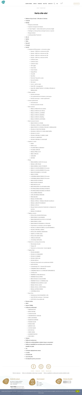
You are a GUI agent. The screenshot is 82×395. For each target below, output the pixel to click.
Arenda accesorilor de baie (37, 104)
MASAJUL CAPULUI (35, 205)
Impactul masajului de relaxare (35, 26)
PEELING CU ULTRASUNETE (37, 254)
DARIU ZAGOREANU (32, 317)
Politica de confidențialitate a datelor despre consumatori (39, 342)
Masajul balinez (31, 33)
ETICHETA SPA (29, 354)
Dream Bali (33, 67)
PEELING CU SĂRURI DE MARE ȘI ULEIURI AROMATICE (42, 227)
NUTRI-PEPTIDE (34, 264)
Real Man (33, 76)
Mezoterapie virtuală (35, 244)
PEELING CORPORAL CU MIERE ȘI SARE (39, 135)
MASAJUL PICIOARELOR (36, 211)
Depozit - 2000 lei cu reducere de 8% (39, 57)
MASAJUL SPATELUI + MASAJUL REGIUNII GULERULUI (42, 201)
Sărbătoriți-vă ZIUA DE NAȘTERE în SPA (39, 295)
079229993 (15, 384)
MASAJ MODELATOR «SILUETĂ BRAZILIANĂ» (40, 186)
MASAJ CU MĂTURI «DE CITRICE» (38, 110)
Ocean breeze (34, 69)
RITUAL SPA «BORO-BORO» (37, 235)
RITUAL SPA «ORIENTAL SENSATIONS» (39, 231)
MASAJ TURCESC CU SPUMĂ (37, 123)
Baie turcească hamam (33, 121)
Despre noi (38, 370)
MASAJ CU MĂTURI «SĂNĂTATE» (38, 115)
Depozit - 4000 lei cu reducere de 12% (39, 55)
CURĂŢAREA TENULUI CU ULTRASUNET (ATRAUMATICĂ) (43, 270)
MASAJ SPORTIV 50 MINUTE (37, 180)
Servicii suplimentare (33, 100)
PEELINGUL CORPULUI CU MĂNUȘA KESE (40, 125)
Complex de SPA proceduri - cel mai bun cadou (39, 49)
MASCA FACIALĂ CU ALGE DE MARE (38, 278)
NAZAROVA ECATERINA (33, 319)
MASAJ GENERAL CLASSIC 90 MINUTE (39, 166)
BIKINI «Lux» (34, 145)
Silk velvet (33, 82)
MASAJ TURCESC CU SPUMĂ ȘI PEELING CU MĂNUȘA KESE (43, 127)
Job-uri (27, 37)
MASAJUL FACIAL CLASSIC (36, 285)
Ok (77, 391)
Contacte (50, 3)
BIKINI (32, 143)
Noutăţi (45, 3)
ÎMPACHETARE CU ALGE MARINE (38, 217)
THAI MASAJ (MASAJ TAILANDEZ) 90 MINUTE (40, 188)
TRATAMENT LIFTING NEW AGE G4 (38, 274)
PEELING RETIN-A (34, 260)
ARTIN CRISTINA (31, 311)
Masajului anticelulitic (33, 24)
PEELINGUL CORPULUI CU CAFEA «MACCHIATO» (41, 131)
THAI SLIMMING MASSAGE (36, 192)
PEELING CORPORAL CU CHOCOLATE (39, 139)
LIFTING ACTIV (34, 272)
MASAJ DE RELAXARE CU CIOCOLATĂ (38, 172)
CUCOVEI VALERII (32, 328)
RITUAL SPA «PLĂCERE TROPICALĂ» (39, 215)
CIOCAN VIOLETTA (32, 313)
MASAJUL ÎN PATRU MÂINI (36, 199)
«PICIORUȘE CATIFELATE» (36, 239)
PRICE (27, 303)
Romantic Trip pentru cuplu (37, 78)
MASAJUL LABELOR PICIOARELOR (38, 203)
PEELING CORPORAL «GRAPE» (37, 229)
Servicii (35, 3)
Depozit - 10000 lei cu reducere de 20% (40, 51)
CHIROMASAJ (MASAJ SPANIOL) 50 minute (40, 176)
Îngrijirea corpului (32, 213)
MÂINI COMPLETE (34, 153)
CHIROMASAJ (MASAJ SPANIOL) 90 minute (40, 178)
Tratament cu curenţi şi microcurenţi (36, 242)
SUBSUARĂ (33, 155)
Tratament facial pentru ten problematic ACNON (42, 262)
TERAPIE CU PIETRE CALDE (36, 233)
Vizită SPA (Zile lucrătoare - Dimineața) (39, 297)
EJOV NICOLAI (31, 330)
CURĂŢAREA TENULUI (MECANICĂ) (38, 268)
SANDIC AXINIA (31, 332)
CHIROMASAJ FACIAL (35, 291)
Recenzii (28, 43)
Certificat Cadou (34, 59)
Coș (26, 348)
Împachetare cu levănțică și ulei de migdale (41, 225)
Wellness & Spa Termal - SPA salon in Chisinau (36, 18)
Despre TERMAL (29, 3)
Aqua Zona (30, 293)
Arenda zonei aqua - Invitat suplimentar (40, 98)
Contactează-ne (76, 3)
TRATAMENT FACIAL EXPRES (37, 276)
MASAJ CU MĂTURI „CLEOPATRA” (38, 112)
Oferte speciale (31, 92)
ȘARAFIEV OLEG (31, 326)
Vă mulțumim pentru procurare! (33, 358)
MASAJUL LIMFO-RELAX (36, 164)
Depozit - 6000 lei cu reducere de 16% (39, 53)
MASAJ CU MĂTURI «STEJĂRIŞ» (37, 117)
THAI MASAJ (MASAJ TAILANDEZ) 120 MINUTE (40, 190)
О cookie (28, 352)
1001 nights (33, 65)
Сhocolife (33, 74)
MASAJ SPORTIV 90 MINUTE (37, 182)
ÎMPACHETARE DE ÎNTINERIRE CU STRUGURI (40, 223)
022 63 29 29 (19, 386)
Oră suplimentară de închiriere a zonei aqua (41, 96)
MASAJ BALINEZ (34, 196)
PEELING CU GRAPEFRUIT (36, 137)
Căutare (27, 338)
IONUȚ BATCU (31, 336)
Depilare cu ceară (32, 141)
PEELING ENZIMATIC (35, 252)
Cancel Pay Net (29, 356)
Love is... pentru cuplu (36, 84)
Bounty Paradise (34, 80)
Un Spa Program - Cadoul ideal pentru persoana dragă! (41, 28)
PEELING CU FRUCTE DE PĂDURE (38, 129)
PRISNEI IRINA (31, 324)
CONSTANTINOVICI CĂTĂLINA (34, 315)
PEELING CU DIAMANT (35, 256)
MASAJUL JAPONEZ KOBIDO (37, 289)
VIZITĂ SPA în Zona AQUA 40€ (37, 299)
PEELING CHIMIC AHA (35, 258)
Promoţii (40, 3)
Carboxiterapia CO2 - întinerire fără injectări (41, 266)
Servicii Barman (34, 102)
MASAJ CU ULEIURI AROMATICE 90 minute (40, 170)
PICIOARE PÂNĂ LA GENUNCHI (37, 147)
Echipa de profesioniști (31, 307)
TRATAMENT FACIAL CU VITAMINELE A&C (39, 280)
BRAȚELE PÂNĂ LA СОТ (36, 151)
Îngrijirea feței (31, 250)
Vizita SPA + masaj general (37, 86)
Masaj (29, 160)
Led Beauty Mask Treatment (34, 35)
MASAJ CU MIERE (34, 174)
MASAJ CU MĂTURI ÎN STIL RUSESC (38, 108)
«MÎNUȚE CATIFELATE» (36, 237)
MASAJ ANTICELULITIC (35, 184)
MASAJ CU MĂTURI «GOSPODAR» (38, 119)
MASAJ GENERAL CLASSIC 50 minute (39, 162)
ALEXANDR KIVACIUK (32, 334)
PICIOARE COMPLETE (35, 149)
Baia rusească (31, 106)
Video (27, 41)
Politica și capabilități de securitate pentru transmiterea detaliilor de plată (56, 373)
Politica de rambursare (31, 340)
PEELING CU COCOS (35, 133)
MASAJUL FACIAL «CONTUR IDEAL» (38, 287)
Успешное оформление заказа (33, 350)
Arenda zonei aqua (35, 94)
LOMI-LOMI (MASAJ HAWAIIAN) (37, 194)
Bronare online (29, 301)
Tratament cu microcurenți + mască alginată (41, 248)
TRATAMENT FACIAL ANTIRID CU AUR (39, 283)
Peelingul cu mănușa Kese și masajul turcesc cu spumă (41, 31)
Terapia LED (33, 246)
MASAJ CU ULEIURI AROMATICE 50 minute (40, 168)
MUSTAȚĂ (33, 158)
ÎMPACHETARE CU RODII (36, 221)
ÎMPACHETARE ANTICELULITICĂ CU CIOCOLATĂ (41, 219)
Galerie (27, 39)
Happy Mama (34, 71)
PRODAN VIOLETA (32, 321)
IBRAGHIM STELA (32, 309)
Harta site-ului (48, 370)
